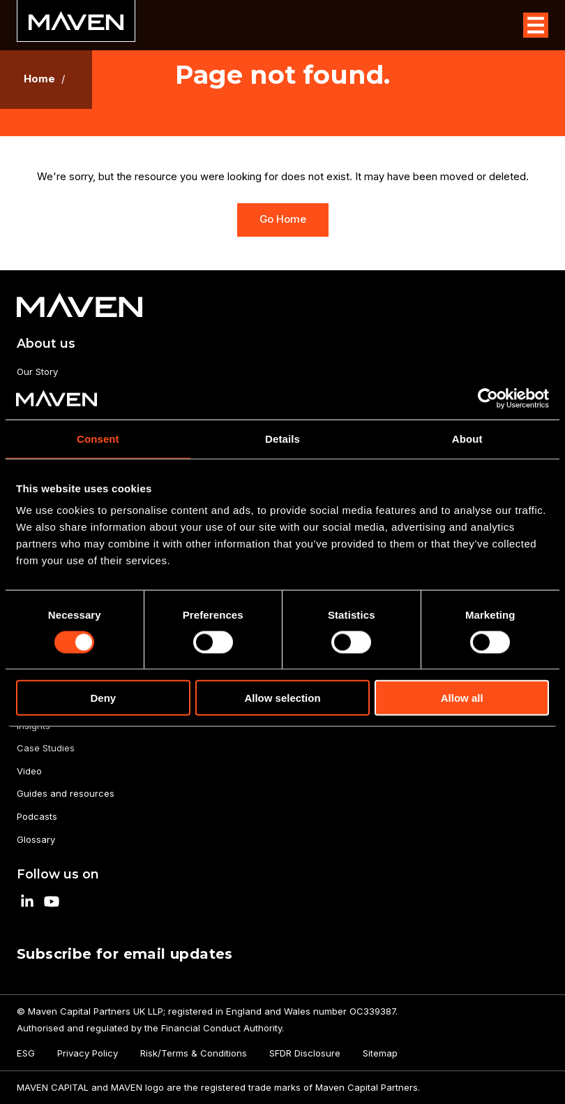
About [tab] (467, 438)
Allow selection (282, 698)
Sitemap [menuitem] (380, 1053)
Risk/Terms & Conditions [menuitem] (193, 1053)
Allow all (462, 698)
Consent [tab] (98, 438)
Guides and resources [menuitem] (65, 793)
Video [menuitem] (29, 771)
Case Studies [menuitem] (46, 747)
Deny (103, 698)
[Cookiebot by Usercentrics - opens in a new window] (488, 398)
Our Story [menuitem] (37, 371)
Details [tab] (282, 438)
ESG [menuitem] (26, 1053)
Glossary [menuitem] (36, 839)
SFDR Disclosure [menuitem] (304, 1053)
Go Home (282, 219)
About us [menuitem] (46, 343)
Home (39, 79)
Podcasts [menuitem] (37, 816)
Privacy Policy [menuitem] (87, 1053)
